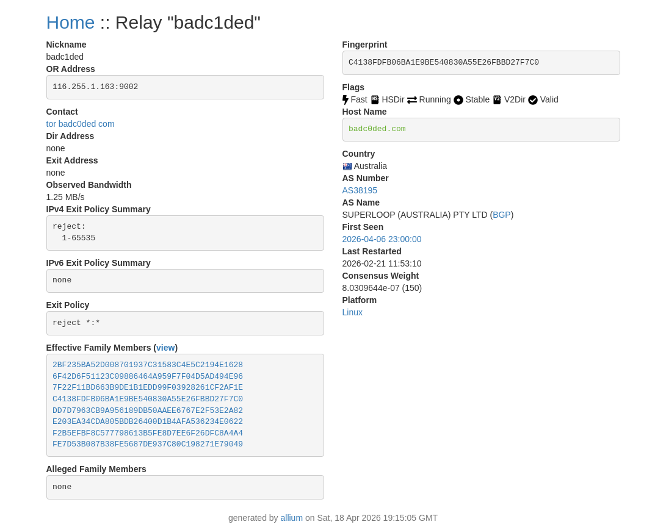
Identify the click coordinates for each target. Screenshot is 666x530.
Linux (352, 312)
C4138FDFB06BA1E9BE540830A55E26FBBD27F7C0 (147, 399)
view (165, 348)
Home (70, 22)
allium (292, 518)
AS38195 (360, 190)
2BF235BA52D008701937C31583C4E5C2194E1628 (147, 365)
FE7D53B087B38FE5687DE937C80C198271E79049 (147, 444)
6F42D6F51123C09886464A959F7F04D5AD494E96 (147, 376)
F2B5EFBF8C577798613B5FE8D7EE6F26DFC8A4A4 (147, 433)
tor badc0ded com (80, 124)
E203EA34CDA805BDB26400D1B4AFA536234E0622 (147, 421)
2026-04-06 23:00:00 (382, 239)
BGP (502, 215)
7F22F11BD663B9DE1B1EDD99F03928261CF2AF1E (147, 387)
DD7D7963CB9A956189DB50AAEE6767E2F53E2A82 (147, 410)
